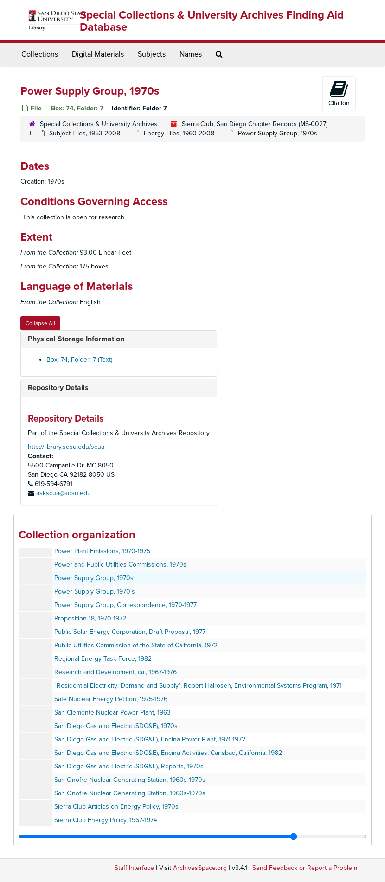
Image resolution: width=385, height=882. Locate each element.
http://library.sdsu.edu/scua (66, 447)
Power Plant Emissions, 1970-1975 (102, 551)
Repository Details (58, 387)
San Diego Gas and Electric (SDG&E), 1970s (116, 726)
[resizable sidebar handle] (192, 836)
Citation (339, 93)
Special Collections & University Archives (98, 124)
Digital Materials (98, 54)
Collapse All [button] (40, 323)
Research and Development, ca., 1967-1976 (115, 672)
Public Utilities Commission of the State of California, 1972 (136, 645)
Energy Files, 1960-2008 (179, 133)
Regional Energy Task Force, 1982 (103, 659)
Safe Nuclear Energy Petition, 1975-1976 (110, 699)
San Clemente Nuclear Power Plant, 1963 (112, 712)
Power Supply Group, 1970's (94, 591)
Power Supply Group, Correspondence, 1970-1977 (125, 605)
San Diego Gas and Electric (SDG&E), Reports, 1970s (129, 766)
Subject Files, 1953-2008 (84, 133)
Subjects (152, 54)
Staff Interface (134, 868)
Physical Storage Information (76, 339)
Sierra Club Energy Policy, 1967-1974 (105, 820)
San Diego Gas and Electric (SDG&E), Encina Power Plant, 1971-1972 (149, 739)
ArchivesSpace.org (200, 868)
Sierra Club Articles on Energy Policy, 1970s (116, 807)
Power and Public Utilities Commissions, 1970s (120, 565)
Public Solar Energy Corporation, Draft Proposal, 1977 (129, 632)
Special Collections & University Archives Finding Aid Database (212, 21)
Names (191, 54)
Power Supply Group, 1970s (94, 578)
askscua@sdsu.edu (63, 493)
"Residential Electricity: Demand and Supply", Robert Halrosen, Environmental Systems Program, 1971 (198, 686)
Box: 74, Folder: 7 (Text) (79, 360)
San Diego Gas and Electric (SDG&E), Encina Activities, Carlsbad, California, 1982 (168, 753)
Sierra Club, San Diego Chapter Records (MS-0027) (254, 124)
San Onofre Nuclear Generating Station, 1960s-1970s (129, 780)
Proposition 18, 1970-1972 (90, 618)
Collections (39, 54)
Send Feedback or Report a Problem (304, 868)
